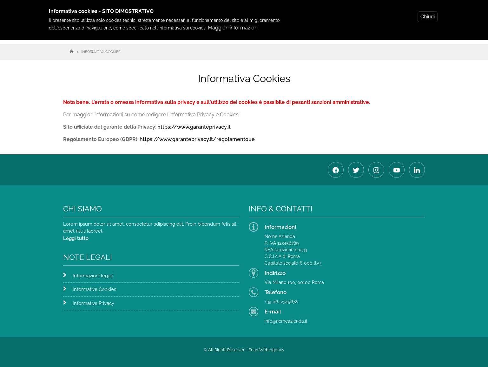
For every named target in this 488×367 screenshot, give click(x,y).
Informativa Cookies (94, 289)
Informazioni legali (93, 276)
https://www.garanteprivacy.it (194, 127)
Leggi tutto (76, 238)
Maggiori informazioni (233, 27)
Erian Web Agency (266, 349)
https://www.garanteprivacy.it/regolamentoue (197, 139)
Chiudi (427, 16)
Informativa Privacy (93, 303)
